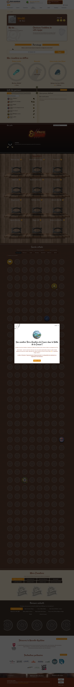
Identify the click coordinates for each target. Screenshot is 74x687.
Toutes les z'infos (37, 360)
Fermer (57, 325)
